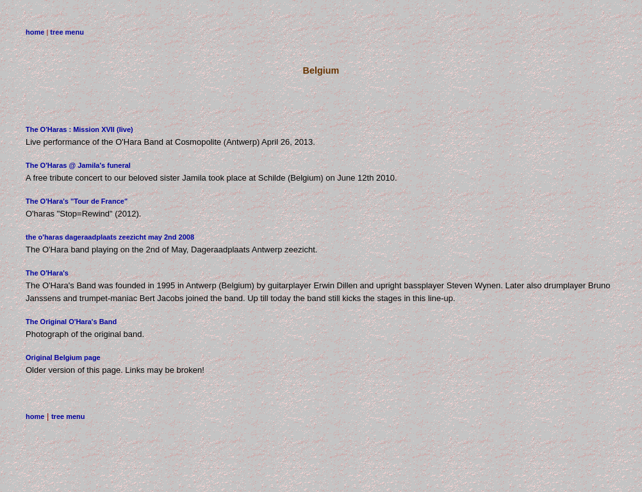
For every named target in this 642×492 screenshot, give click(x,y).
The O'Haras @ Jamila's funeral (78, 165)
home (35, 32)
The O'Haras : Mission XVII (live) (79, 129)
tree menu (67, 32)
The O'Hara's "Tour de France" (77, 201)
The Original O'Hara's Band (71, 321)
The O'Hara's (47, 273)
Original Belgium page (63, 357)
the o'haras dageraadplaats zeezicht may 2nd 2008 (110, 237)
